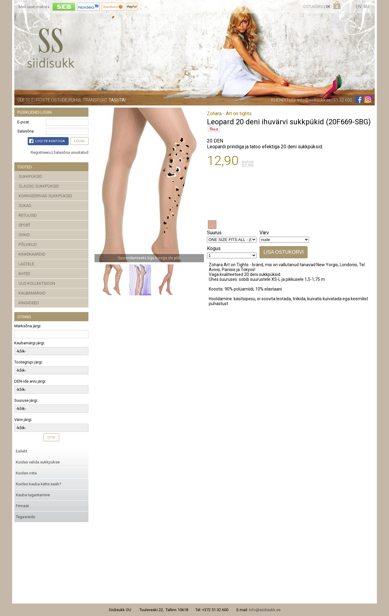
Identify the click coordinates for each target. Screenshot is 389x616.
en (358, 6)
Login (79, 141)
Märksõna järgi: (27, 326)
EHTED (24, 273)
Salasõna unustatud (70, 152)
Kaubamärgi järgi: (29, 343)
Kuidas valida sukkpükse (38, 462)
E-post (23, 122)
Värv (264, 233)
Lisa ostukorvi (283, 252)
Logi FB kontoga (47, 141)
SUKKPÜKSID (30, 176)
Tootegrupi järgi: (28, 362)
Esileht (21, 451)
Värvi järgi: (23, 419)
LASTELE (26, 264)
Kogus (214, 248)
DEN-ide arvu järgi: (30, 381)
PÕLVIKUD (28, 244)
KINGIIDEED (29, 303)
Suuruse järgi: (26, 400)
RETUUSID (28, 215)
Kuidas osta (26, 473)
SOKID (24, 234)
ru (366, 6)
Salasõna (25, 131)
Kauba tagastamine (33, 495)
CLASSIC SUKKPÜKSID (39, 186)
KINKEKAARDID (32, 254)
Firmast (22, 506)
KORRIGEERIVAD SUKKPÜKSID (45, 196)
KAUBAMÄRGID (32, 293)
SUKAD (25, 205)
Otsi (51, 437)
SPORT (24, 225)
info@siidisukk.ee (314, 100)
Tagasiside (25, 516)
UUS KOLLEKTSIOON (37, 283)
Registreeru (41, 152)
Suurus (214, 233)
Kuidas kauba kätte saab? (38, 484)
